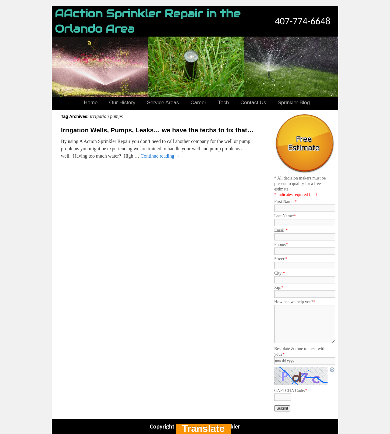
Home (91, 102)
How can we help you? (294, 302)
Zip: (278, 287)
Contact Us (253, 102)
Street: (281, 259)
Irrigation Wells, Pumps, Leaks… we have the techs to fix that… (157, 129)
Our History (122, 102)
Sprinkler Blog (294, 102)
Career (198, 102)
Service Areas (163, 102)
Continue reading (160, 155)
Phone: (281, 244)
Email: (281, 230)
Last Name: (285, 216)
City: (279, 273)
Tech (223, 102)
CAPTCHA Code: (290, 390)
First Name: (285, 201)
